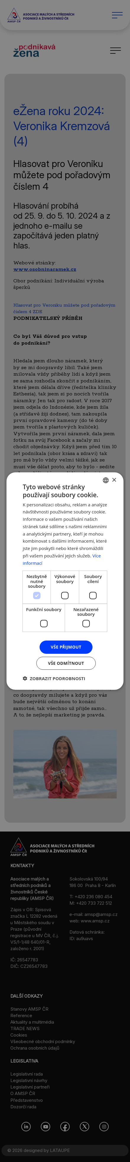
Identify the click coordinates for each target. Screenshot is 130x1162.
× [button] (114, 480)
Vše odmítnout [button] (66, 663)
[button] (54, 678)
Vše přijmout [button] (66, 647)
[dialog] (65, 581)
